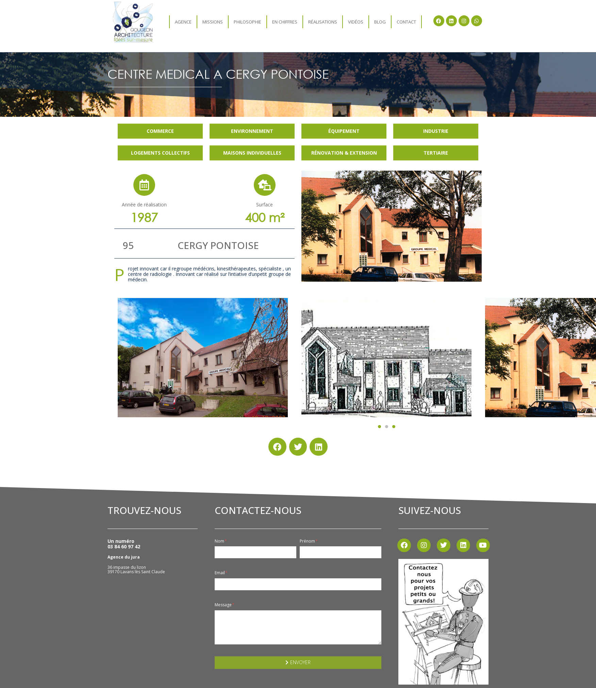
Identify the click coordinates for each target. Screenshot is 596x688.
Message (224, 605)
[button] (379, 426)
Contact (406, 22)
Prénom (309, 541)
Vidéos (355, 22)
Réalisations (322, 22)
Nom (221, 541)
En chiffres (284, 22)
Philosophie (247, 22)
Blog (380, 22)
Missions (212, 22)
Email (221, 573)
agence (183, 22)
